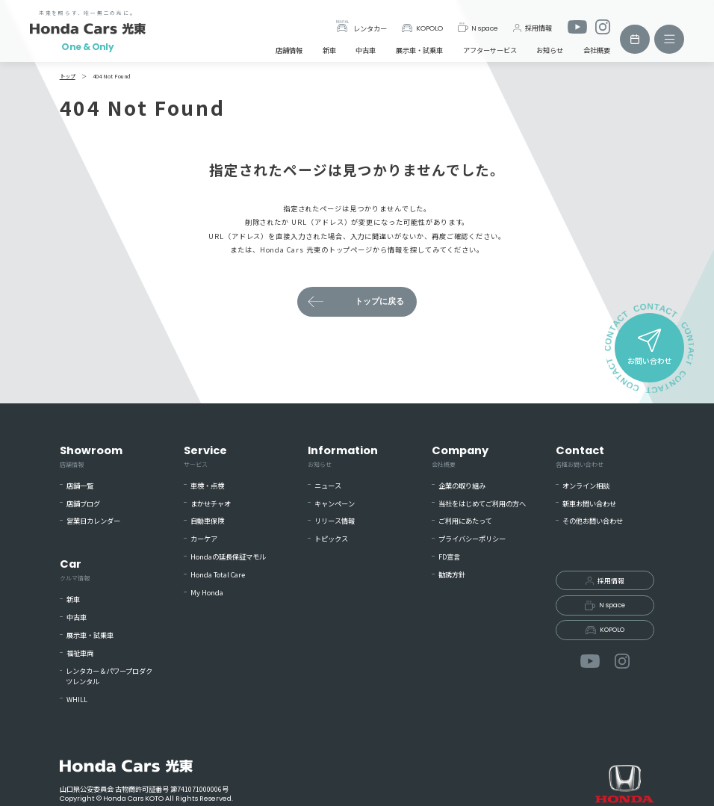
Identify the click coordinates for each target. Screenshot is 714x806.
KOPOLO (421, 28)
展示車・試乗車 (419, 50)
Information (343, 456)
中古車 (366, 50)
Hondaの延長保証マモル (228, 557)
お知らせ (549, 50)
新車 (329, 50)
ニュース (327, 486)
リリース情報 (334, 521)
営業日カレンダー (93, 521)
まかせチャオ (210, 504)
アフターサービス (490, 50)
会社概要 (596, 50)
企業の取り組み (461, 486)
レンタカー (361, 27)
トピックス (331, 539)
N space (478, 27)
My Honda (206, 593)
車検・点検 (207, 486)
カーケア (203, 539)
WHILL (76, 699)
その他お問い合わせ (592, 521)
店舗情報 (289, 50)
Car (75, 570)
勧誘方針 (451, 575)
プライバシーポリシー (472, 539)
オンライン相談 (585, 486)
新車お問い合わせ (589, 504)
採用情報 (532, 27)
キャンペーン (334, 504)
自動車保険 (207, 521)
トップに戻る (379, 301)
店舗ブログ (83, 504)
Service (205, 456)
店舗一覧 (79, 486)
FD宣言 (449, 557)
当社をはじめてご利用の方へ (482, 504)
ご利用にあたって (465, 521)
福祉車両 (79, 653)
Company (460, 456)
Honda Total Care (217, 575)
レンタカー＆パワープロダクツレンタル (109, 676)
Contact (580, 456)
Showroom (91, 456)
